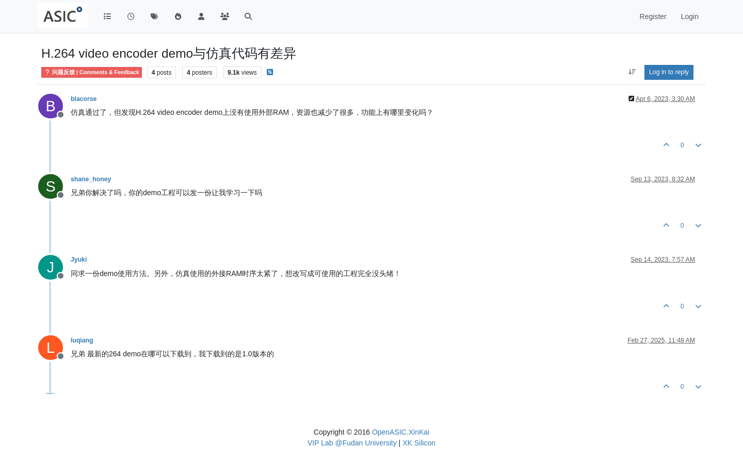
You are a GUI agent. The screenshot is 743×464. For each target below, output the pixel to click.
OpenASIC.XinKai (400, 432)
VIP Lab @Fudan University (352, 443)
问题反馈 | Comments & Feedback (91, 72)
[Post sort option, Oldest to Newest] (631, 72)
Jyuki (79, 259)
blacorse (83, 98)
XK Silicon (418, 443)
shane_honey (91, 179)
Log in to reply (669, 72)
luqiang (82, 340)
